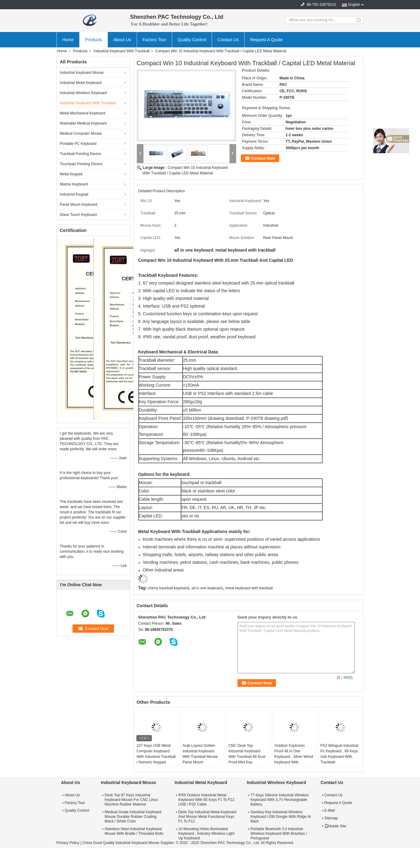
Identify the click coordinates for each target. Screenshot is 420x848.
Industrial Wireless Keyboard (83, 93)
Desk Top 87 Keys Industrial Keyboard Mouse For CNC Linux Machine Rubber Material (131, 799)
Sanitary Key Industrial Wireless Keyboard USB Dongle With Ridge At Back (280, 816)
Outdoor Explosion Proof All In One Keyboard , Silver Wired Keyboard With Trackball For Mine (293, 756)
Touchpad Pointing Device (81, 164)
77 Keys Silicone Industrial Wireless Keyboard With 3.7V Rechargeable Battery (279, 799)
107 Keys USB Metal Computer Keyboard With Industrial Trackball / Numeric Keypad (155, 753)
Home (68, 39)
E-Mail (329, 810)
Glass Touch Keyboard (78, 215)
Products (93, 39)
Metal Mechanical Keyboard (82, 113)
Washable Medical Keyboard (83, 123)
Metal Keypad (71, 174)
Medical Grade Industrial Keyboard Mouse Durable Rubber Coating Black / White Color (133, 816)
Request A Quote (266, 39)
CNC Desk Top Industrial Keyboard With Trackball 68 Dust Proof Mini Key (246, 753)
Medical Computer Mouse (81, 133)
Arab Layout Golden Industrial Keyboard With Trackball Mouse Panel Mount (200, 753)
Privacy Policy (68, 843)
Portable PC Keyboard (78, 143)
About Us (122, 39)
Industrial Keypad (74, 194)
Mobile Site (335, 826)
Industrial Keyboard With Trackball (122, 51)
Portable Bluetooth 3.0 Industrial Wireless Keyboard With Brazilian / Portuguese (278, 833)
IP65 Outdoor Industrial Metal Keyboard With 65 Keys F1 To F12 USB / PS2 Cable (206, 799)
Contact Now (263, 158)
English (354, 4)
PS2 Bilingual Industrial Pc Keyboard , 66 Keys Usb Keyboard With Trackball (339, 753)
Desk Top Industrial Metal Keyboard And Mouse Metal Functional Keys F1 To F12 (207, 816)
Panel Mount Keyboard (78, 204)
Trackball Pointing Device (80, 154)
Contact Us (228, 39)
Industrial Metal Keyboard (81, 83)
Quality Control (192, 39)
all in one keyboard (207, 588)
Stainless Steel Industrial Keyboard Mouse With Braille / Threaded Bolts (134, 831)
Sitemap (331, 818)
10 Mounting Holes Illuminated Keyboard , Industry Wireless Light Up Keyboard (206, 833)
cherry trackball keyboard (168, 588)
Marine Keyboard (74, 184)
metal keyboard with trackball (249, 588)
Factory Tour (155, 39)
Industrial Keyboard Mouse (82, 72)
